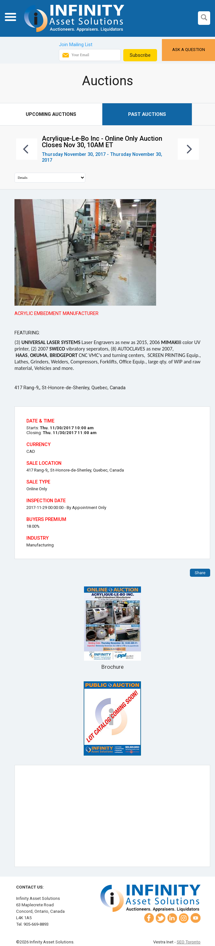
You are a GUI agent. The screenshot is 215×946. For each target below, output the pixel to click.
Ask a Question (188, 49)
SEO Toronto (189, 942)
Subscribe (140, 55)
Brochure (112, 628)
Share (200, 572)
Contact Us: (30, 887)
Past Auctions (147, 114)
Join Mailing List (75, 44)
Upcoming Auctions (51, 114)
